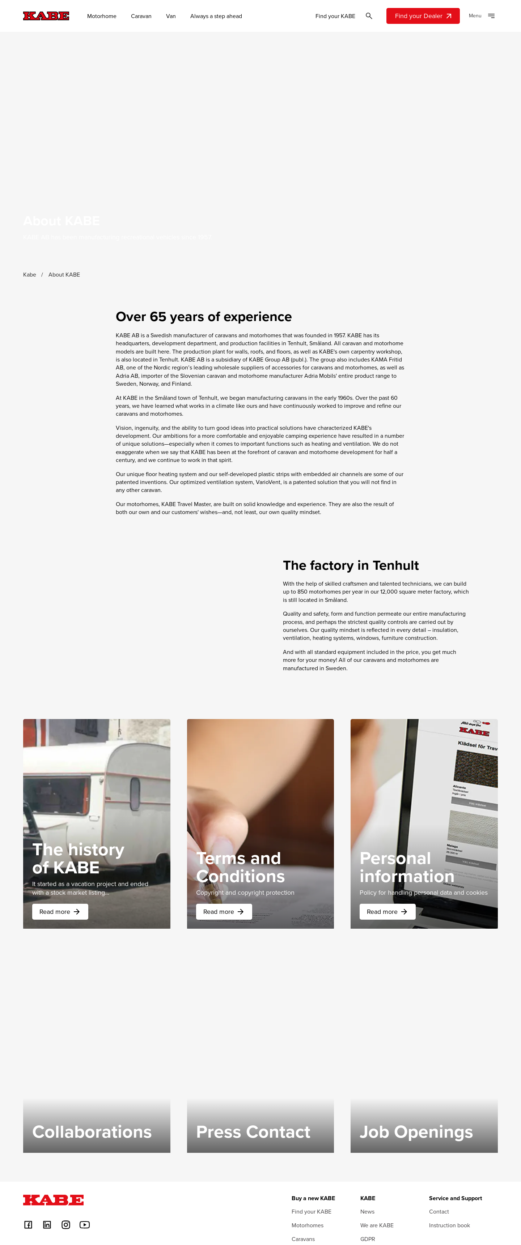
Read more (60, 954)
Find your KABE (335, 16)
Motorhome (102, 16)
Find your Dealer (424, 15)
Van (171, 16)
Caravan (141, 16)
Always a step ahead (216, 16)
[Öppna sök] (369, 15)
